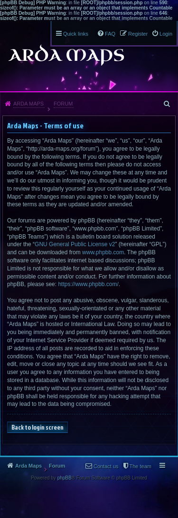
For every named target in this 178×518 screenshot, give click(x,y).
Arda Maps (28, 103)
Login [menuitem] (165, 34)
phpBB (64, 477)
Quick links (75, 34)
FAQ (110, 34)
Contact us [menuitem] (106, 466)
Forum (63, 103)
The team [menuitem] (140, 466)
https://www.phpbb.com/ (88, 284)
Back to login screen (37, 427)
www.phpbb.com (103, 252)
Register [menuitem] (138, 34)
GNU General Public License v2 (75, 244)
